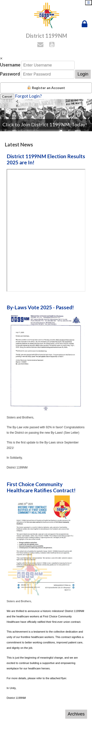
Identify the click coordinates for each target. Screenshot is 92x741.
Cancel (7, 96)
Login (83, 74)
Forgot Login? (28, 96)
